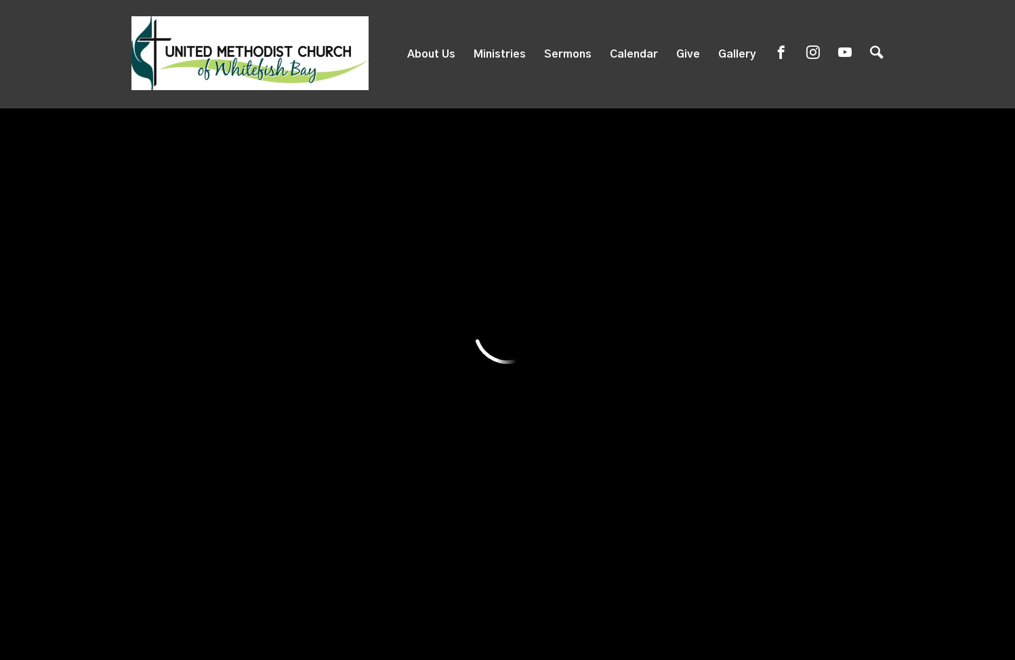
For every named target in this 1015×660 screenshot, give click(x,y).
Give (688, 54)
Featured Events (531, 185)
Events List (675, 185)
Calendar (634, 54)
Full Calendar (811, 185)
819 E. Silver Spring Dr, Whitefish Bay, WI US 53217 (435, 534)
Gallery (737, 54)
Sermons (568, 54)
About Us (431, 54)
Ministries (500, 54)
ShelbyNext (508, 625)
